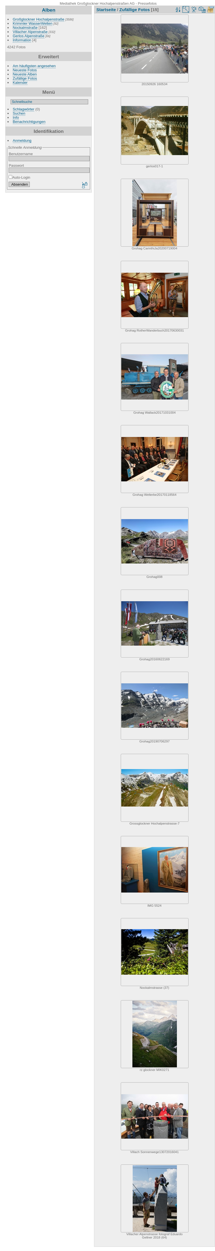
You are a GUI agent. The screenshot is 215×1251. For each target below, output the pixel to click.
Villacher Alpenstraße (30, 32)
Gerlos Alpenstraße (29, 36)
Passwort (16, 165)
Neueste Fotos (25, 70)
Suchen (19, 113)
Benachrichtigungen (29, 122)
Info (16, 117)
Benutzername (21, 154)
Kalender (20, 82)
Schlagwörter (23, 109)
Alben (48, 10)
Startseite (106, 9)
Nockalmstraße (25, 28)
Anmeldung (22, 140)
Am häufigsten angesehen (34, 66)
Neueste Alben (25, 74)
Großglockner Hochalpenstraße (39, 19)
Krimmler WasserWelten (33, 23)
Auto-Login (19, 177)
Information (22, 40)
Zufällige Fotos (25, 78)
